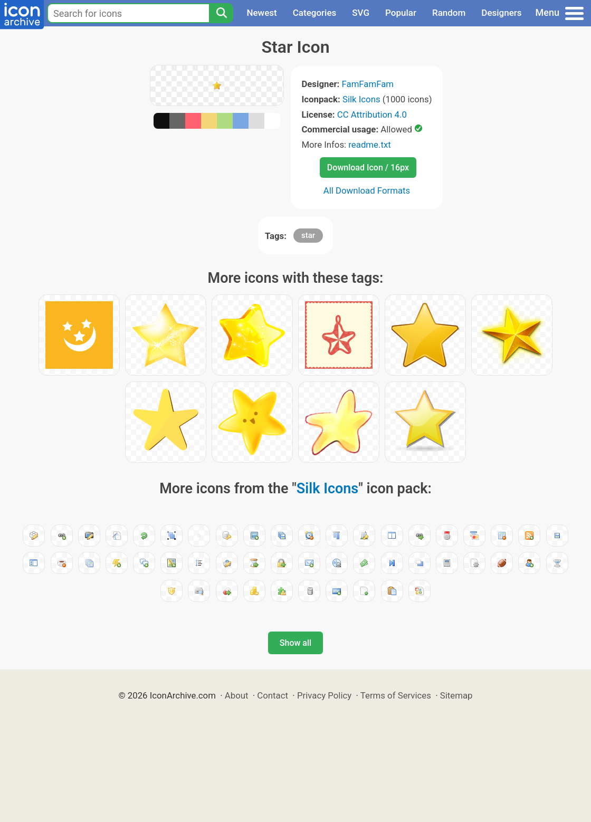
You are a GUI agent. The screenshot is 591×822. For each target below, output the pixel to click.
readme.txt (369, 144)
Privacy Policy (324, 695)
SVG (360, 12)
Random (448, 12)
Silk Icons (361, 99)
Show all (295, 643)
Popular (400, 12)
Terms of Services (395, 695)
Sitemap (456, 695)
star (308, 235)
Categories (315, 12)
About (237, 695)
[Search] (221, 13)
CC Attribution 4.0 (372, 114)
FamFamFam (368, 84)
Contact (272, 695)
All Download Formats (367, 190)
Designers (501, 12)
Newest (261, 12)
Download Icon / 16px (368, 168)
